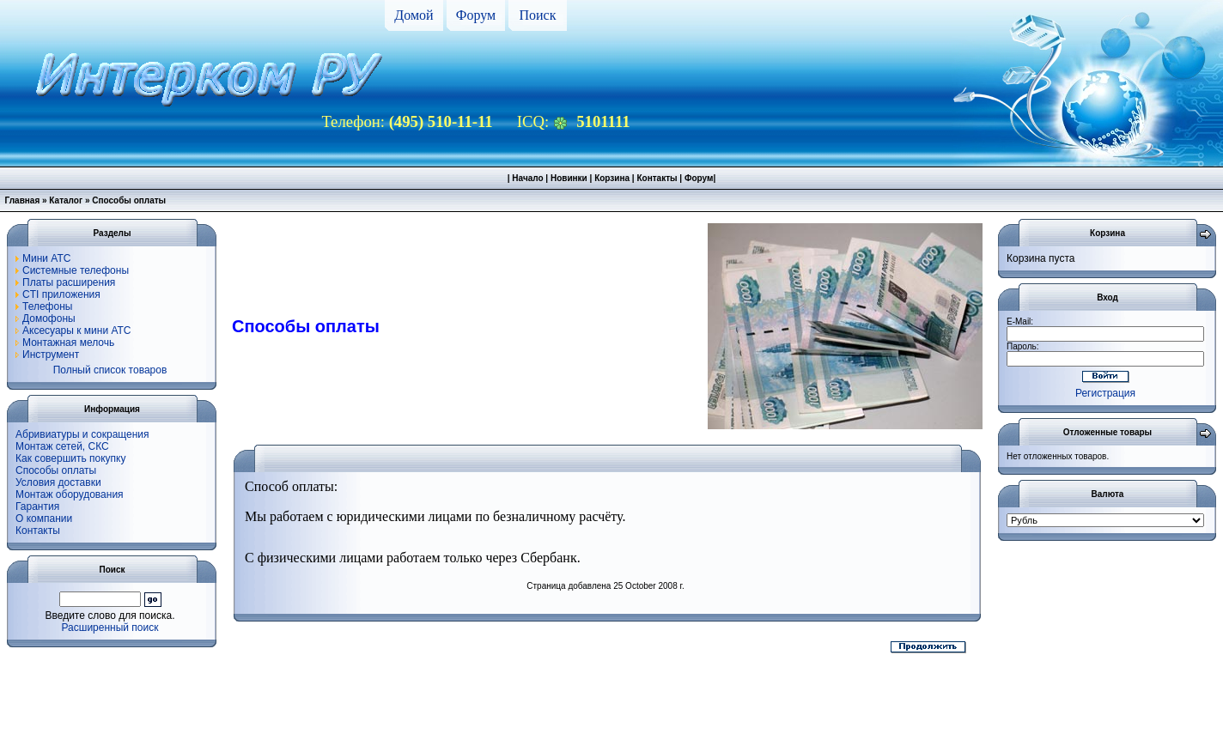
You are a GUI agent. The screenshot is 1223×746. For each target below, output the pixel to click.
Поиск (538, 15)
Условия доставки (58, 482)
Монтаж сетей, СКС (62, 446)
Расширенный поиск (110, 628)
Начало (527, 178)
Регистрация (1105, 393)
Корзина (612, 178)
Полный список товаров (110, 370)
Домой (413, 15)
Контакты (656, 178)
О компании (43, 518)
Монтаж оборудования (69, 494)
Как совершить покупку (70, 458)
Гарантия (37, 506)
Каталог (65, 200)
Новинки (569, 178)
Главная (22, 200)
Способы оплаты (55, 470)
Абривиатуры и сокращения (82, 434)
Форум (476, 15)
